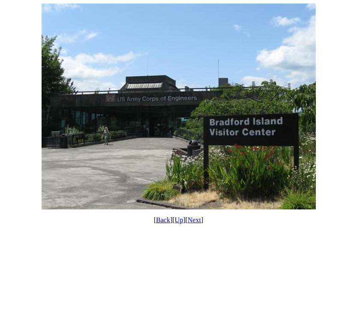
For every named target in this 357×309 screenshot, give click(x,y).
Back (163, 220)
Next (194, 220)
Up (179, 220)
